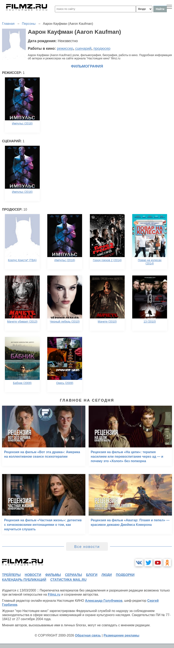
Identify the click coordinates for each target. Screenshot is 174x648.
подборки (125, 575)
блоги (91, 575)
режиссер (65, 48)
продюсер (102, 48)
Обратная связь (88, 635)
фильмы (53, 575)
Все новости (87, 547)
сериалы (73, 575)
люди (107, 575)
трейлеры (11, 575)
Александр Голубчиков (103, 600)
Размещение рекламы (121, 635)
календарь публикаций (24, 579)
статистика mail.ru (68, 579)
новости (33, 575)
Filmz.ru (54, 594)
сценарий (83, 48)
